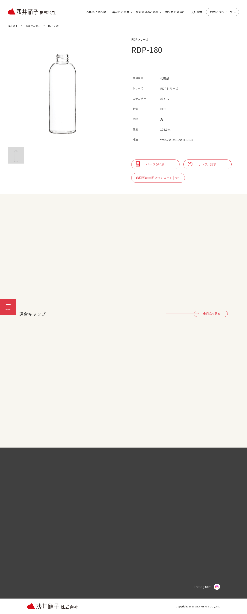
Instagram (207, 587)
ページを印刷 (150, 164)
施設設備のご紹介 (147, 12)
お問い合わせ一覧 (221, 12)
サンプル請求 (202, 164)
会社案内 (197, 12)
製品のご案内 (121, 12)
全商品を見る (211, 313)
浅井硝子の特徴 (96, 12)
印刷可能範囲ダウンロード (154, 178)
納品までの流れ (175, 12)
